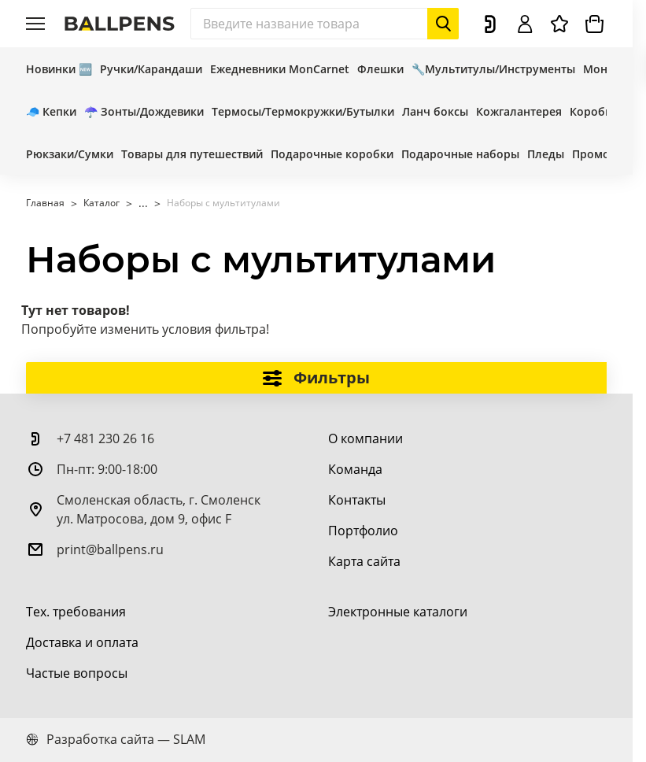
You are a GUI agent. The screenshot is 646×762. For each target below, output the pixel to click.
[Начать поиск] (443, 23)
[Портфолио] (363, 530)
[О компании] (365, 438)
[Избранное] (559, 23)
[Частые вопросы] (76, 673)
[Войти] (524, 23)
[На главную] (120, 24)
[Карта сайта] (364, 561)
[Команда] (355, 469)
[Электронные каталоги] (397, 611)
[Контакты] (357, 499)
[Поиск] (324, 23)
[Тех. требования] (76, 611)
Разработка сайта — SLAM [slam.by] (115, 739)
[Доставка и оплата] (82, 642)
